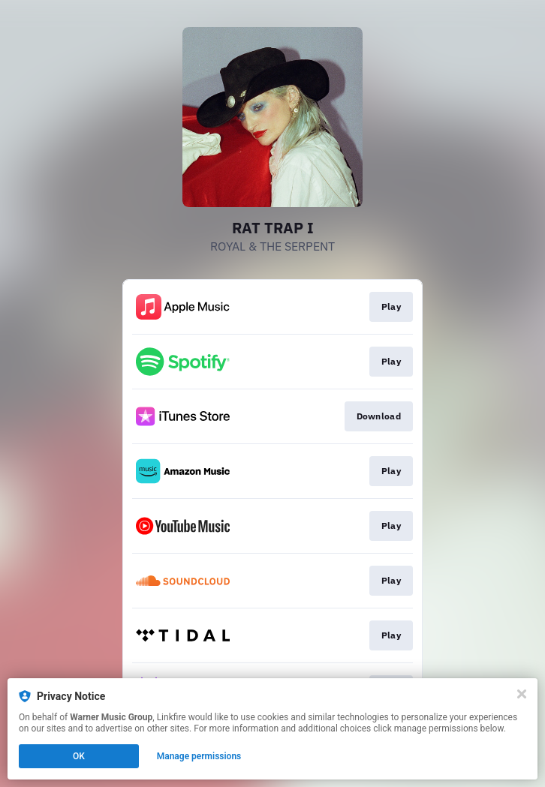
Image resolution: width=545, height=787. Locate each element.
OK (79, 756)
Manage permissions (199, 756)
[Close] (522, 694)
